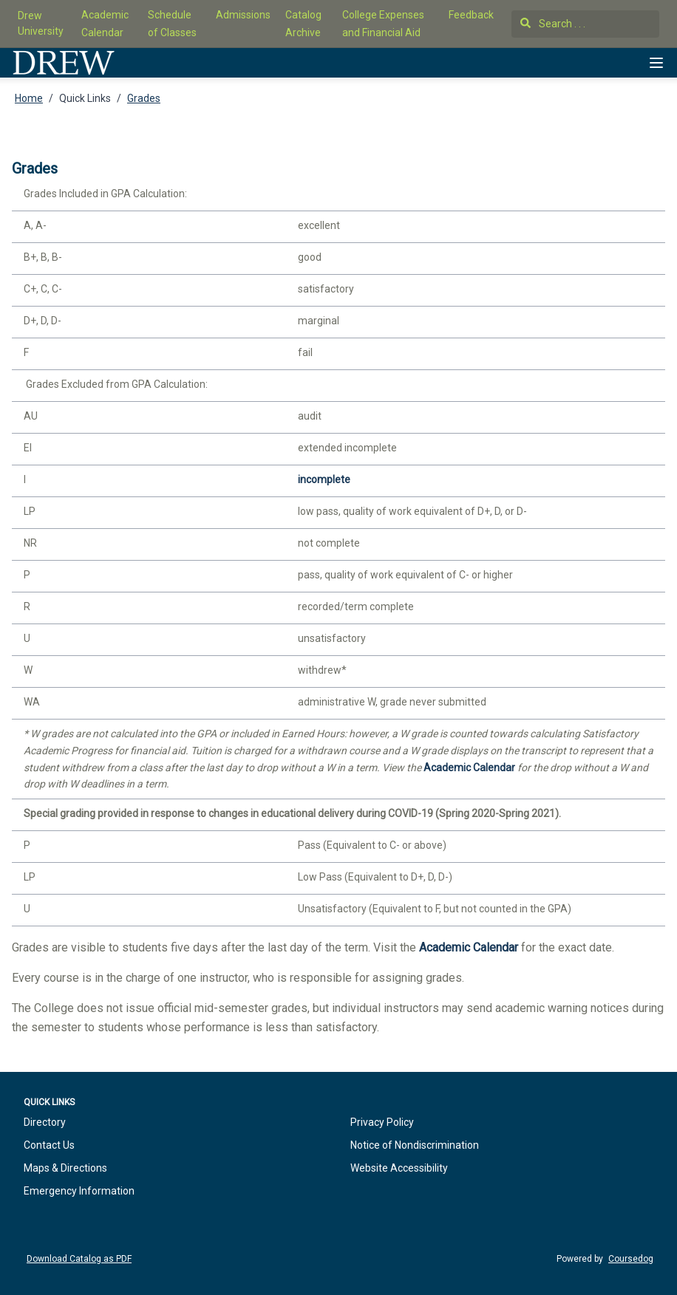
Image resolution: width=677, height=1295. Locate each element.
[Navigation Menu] (656, 63)
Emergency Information (79, 1191)
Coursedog (630, 1259)
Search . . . (552, 24)
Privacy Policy (382, 1122)
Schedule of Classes (172, 23)
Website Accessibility (399, 1168)
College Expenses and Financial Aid (383, 23)
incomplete (324, 479)
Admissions (243, 15)
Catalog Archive (303, 23)
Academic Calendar (105, 23)
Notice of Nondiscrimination (414, 1145)
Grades (143, 98)
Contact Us (49, 1145)
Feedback (471, 15)
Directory (45, 1122)
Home (29, 98)
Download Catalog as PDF (79, 1259)
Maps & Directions (65, 1168)
